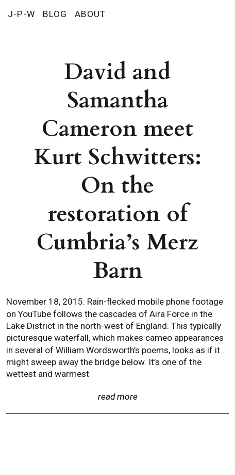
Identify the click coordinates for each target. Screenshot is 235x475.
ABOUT (90, 14)
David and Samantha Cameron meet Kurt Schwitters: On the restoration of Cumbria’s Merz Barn (118, 171)
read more (118, 396)
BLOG (55, 14)
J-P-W (21, 14)
